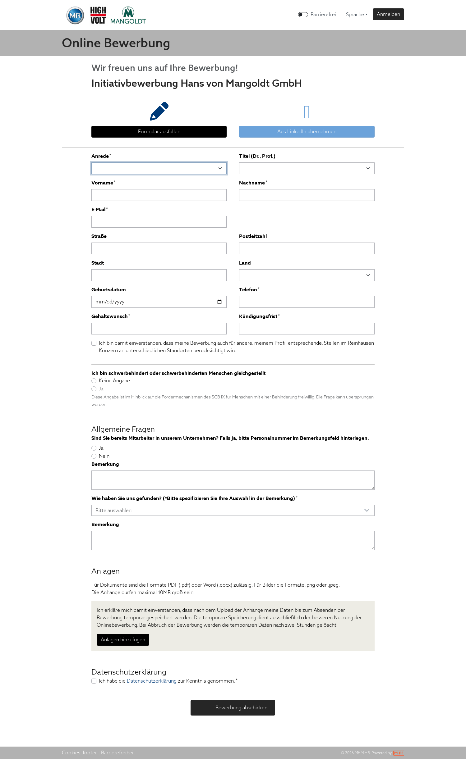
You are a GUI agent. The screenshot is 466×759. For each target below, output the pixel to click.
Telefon (249, 289)
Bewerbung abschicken (240, 707)
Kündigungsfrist (259, 316)
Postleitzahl (253, 236)
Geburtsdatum (108, 289)
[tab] (159, 118)
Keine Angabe (114, 380)
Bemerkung (105, 464)
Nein (104, 456)
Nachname (253, 183)
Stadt (97, 263)
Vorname (103, 183)
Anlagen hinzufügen (123, 639)
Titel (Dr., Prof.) (257, 156)
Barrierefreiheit (118, 752)
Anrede (101, 156)
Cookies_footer (79, 752)
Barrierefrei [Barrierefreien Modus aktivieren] (323, 14)
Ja (101, 388)
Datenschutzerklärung (152, 681)
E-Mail (99, 209)
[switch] (303, 14)
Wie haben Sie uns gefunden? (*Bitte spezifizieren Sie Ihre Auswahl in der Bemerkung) (194, 498)
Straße (99, 236)
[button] (388, 14)
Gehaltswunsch (110, 316)
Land (245, 263)
